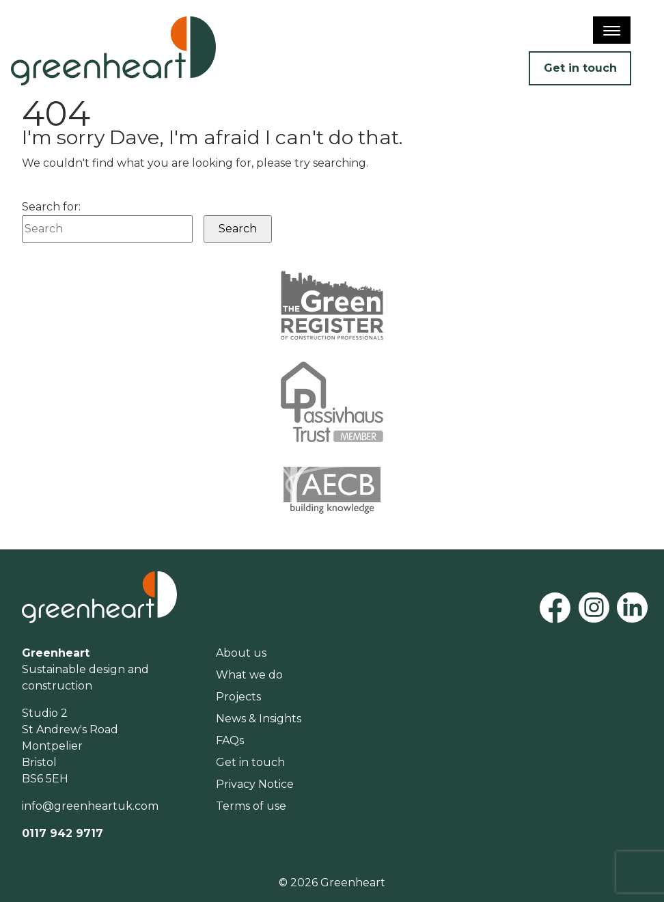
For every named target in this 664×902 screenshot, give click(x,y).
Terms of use (251, 806)
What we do (249, 674)
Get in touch (580, 68)
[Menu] (612, 30)
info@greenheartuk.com (90, 806)
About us (241, 652)
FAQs (230, 740)
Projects (238, 696)
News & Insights (258, 718)
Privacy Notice (255, 784)
